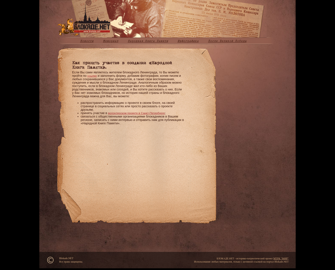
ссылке (92, 75)
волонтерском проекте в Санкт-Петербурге (136, 113)
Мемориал (110, 41)
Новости (87, 41)
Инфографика (188, 41)
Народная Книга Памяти (148, 41)
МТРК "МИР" (281, 258)
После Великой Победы (227, 41)
